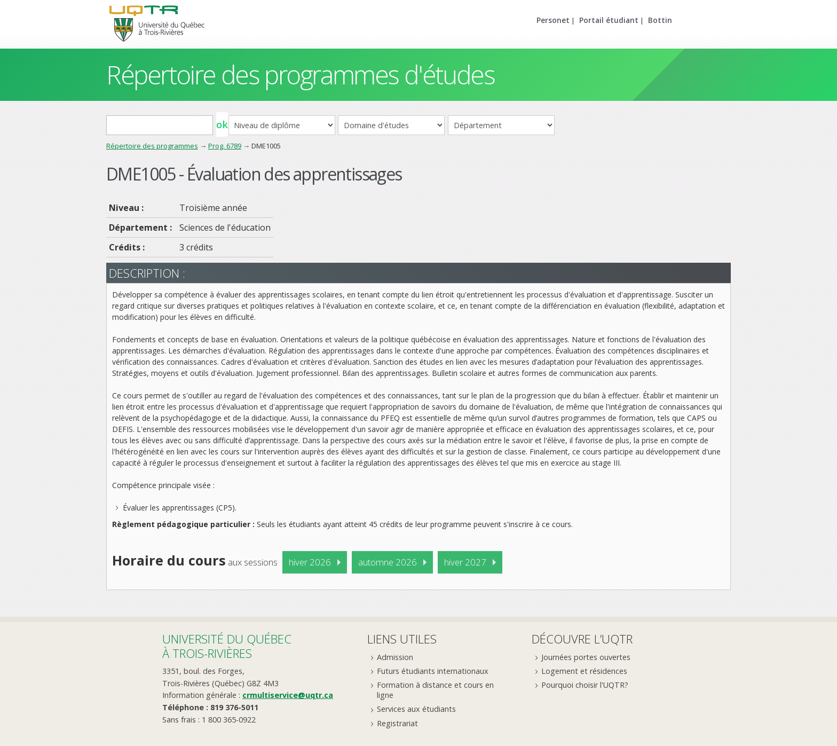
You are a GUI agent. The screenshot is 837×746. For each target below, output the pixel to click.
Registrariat (397, 723)
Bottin (660, 20)
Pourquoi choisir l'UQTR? (584, 685)
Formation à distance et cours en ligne (435, 690)
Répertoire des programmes (152, 146)
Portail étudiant (608, 20)
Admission (395, 657)
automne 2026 (387, 562)
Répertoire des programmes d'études (300, 74)
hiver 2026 (310, 562)
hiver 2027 (465, 562)
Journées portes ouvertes (585, 657)
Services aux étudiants (416, 709)
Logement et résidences (584, 671)
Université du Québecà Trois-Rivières (226, 646)
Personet (553, 20)
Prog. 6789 (224, 146)
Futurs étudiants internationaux (432, 671)
